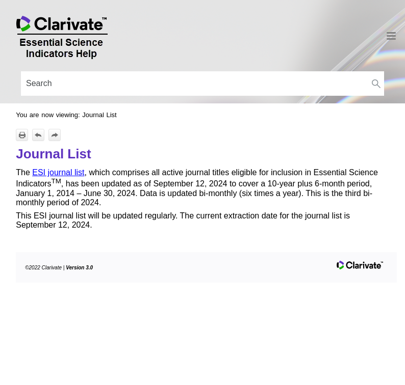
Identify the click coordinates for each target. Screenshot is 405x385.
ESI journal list (58, 172)
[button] (376, 83)
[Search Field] (202, 83)
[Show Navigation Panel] (391, 35)
